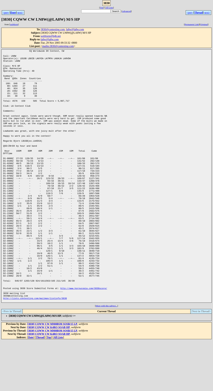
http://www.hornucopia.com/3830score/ (83, 336)
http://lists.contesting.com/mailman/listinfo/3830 (35, 348)
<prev (6, 12)
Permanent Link (192, 24)
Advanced (126, 11)
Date (13, 12)
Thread (198, 12)
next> (20, 12)
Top (101, 7)
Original (204, 24)
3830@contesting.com (53, 29)
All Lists (109, 7)
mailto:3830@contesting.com (58, 46)
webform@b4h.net (51, 36)
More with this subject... (106, 356)
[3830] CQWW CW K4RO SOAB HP (48, 377)
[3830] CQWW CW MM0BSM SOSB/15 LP (52, 374)
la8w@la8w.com (75, 29)
